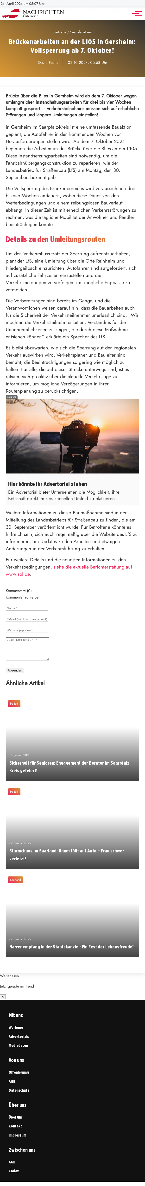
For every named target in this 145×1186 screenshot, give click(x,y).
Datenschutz (19, 1094)
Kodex (14, 1175)
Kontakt (15, 1130)
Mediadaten (18, 1050)
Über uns (16, 1121)
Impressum (17, 1139)
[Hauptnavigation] (135, 13)
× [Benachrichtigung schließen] (3, 1001)
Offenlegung (19, 1076)
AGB (12, 1086)
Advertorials (19, 1041)
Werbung (16, 1032)
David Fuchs (48, 62)
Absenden (15, 675)
